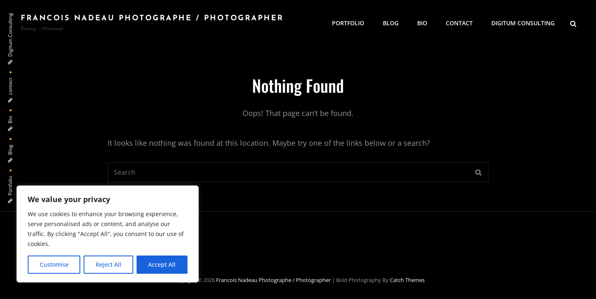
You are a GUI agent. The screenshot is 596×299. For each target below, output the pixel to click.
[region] (108, 234)
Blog (391, 23)
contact (459, 23)
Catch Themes (407, 280)
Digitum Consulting (523, 23)
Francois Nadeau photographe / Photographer (152, 18)
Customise (54, 264)
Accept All (161, 264)
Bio (422, 23)
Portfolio (348, 23)
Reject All (108, 264)
